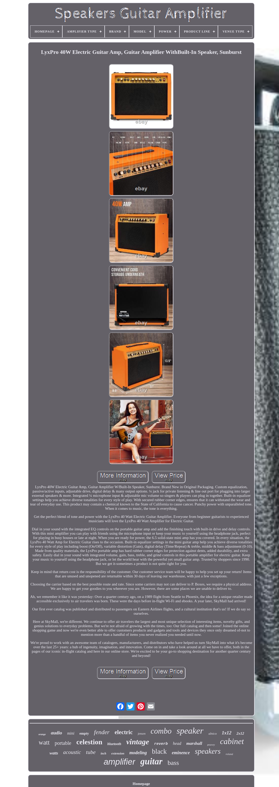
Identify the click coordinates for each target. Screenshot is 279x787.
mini (70, 733)
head (177, 743)
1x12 (226, 732)
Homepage (141, 784)
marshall (194, 743)
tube (91, 752)
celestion (89, 742)
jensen (142, 733)
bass (173, 762)
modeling (138, 752)
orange (42, 734)
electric (124, 732)
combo (161, 731)
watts (54, 753)
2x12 (240, 733)
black (159, 751)
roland (229, 753)
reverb (161, 744)
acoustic (72, 752)
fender (101, 732)
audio (56, 732)
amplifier (119, 761)
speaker (190, 730)
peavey (211, 744)
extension (117, 753)
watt (44, 742)
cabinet (232, 741)
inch (103, 753)
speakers (207, 751)
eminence (181, 752)
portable (63, 743)
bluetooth (114, 744)
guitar (151, 761)
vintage (137, 741)
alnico (213, 733)
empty (84, 733)
